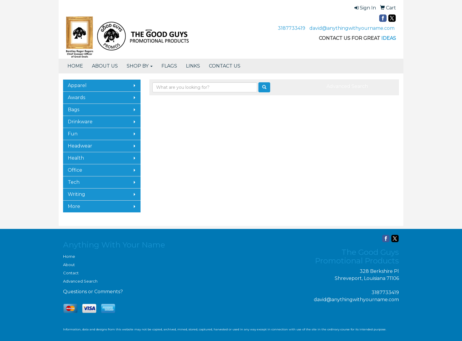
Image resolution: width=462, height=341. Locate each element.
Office (75, 170)
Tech (74, 182)
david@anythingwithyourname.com (352, 28)
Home (69, 256)
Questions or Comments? (93, 291)
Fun (72, 134)
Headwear (80, 146)
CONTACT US (224, 66)
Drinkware (80, 121)
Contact (71, 272)
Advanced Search (347, 86)
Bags (73, 109)
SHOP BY (140, 66)
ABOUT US (105, 66)
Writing (76, 194)
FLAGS (169, 66)
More (74, 206)
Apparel (77, 85)
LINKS (193, 66)
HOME (75, 66)
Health (76, 158)
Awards (76, 97)
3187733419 (291, 28)
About (69, 264)
